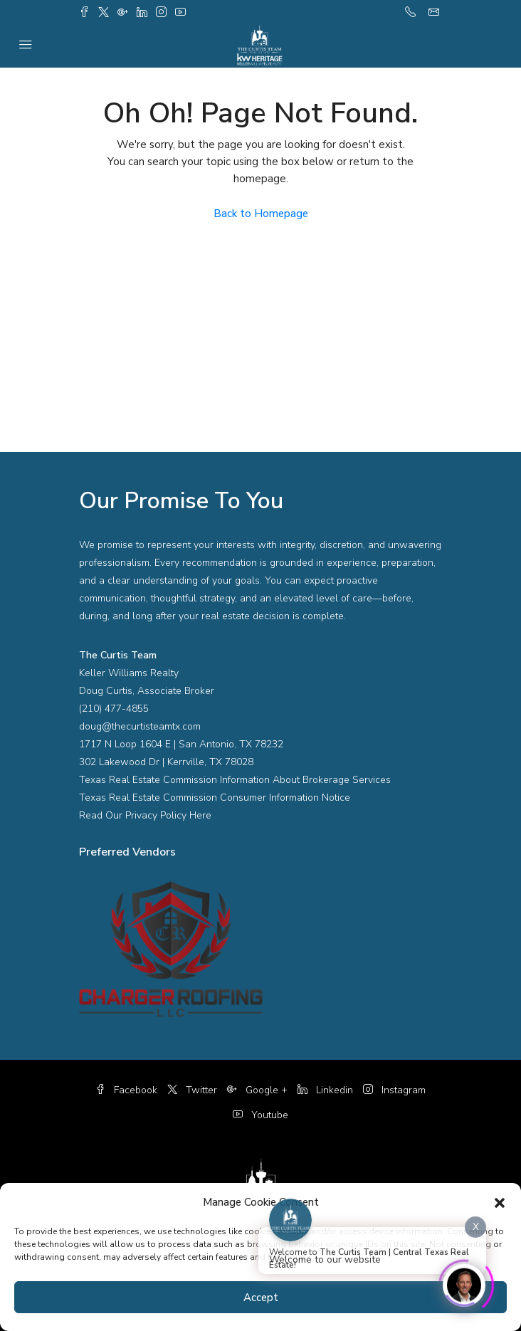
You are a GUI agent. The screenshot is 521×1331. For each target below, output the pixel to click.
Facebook (126, 1090)
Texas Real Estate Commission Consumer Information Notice (214, 797)
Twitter (192, 1090)
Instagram (394, 1090)
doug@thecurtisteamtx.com (140, 726)
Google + (257, 1090)
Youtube (260, 1115)
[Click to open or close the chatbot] (464, 1282)
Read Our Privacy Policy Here (145, 815)
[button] (500, 1202)
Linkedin (325, 1090)
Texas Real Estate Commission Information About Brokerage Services (235, 779)
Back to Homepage (261, 213)
